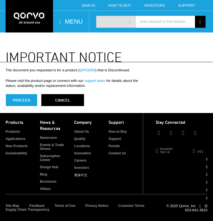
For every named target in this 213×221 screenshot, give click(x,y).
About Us (81, 132)
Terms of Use (65, 206)
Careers (80, 160)
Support (187, 5)
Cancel (62, 100)
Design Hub (49, 167)
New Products (17, 146)
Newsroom (48, 138)
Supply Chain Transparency (27, 210)
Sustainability (16, 153)
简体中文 (80, 175)
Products (13, 132)
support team (94, 81)
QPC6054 (87, 70)
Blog (43, 174)
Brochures (48, 182)
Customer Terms (131, 206)
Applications (16, 139)
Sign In (88, 5)
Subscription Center (50, 158)
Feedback (36, 206)
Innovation (82, 153)
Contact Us (117, 153)
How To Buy (119, 5)
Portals (114, 146)
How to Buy (117, 132)
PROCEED (21, 100)
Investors (154, 5)
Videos (45, 189)
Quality (79, 139)
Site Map (12, 206)
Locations (82, 146)
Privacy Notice (96, 206)
